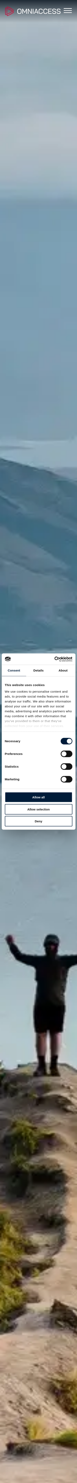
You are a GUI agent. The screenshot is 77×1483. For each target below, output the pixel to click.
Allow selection (38, 809)
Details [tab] (38, 670)
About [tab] (63, 670)
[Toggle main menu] (66, 11)
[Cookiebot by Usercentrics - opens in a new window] (54, 659)
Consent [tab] (14, 670)
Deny (38, 821)
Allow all (38, 797)
